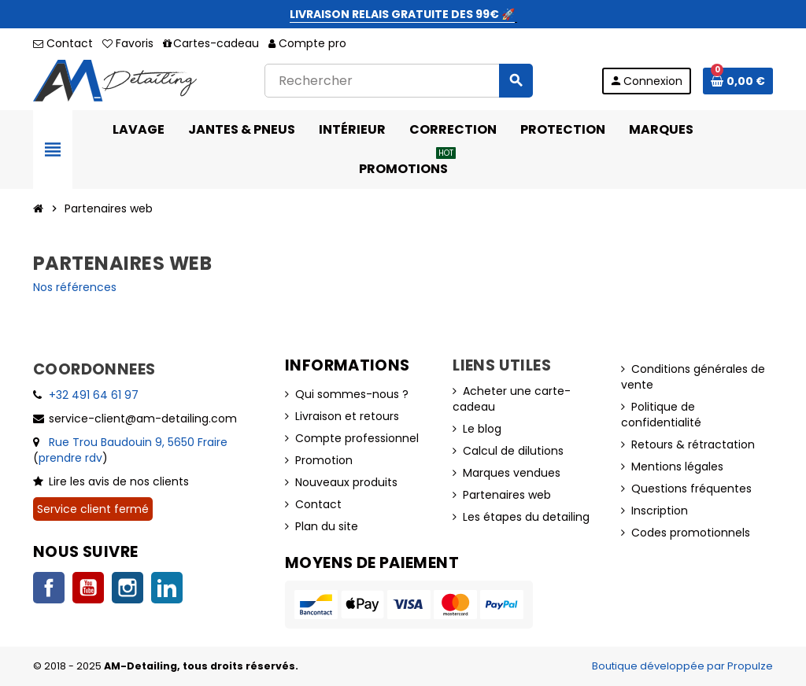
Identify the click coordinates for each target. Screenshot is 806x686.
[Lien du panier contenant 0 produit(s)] (738, 81)
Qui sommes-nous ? (352, 394)
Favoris (127, 43)
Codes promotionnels (690, 532)
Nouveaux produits (346, 482)
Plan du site (326, 526)
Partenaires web (507, 495)
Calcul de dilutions (513, 451)
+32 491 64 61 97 (94, 395)
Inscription (659, 510)
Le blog (482, 429)
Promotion (324, 460)
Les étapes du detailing (526, 517)
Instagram (127, 587)
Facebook (49, 587)
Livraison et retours (347, 416)
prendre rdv (70, 458)
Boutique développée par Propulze (682, 665)
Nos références (74, 287)
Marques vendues (511, 473)
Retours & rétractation (693, 444)
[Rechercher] (398, 81)
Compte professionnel (357, 438)
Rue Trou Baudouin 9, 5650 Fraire (138, 442)
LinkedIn (167, 587)
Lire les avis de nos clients (119, 481)
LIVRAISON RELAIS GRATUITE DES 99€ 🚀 (402, 14)
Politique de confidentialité (661, 414)
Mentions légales (677, 466)
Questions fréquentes (691, 488)
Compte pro (307, 43)
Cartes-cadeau (211, 43)
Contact (63, 43)
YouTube (88, 587)
